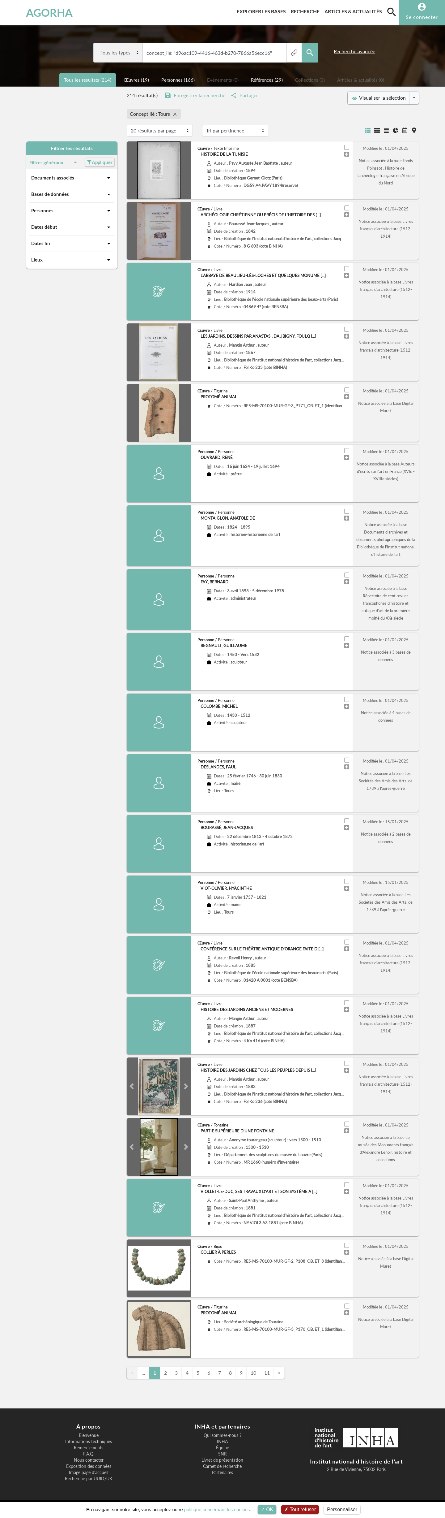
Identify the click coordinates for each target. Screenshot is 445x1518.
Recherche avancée (354, 51)
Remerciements (88, 1447)
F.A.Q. (88, 1453)
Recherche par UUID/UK (88, 1478)
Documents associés (71, 178)
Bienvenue (89, 1435)
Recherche (306, 10)
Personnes (71, 210)
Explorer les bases (262, 10)
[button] (131, 1086)
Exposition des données (88, 1466)
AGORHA (36, 12)
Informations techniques (88, 1441)
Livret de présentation (222, 1460)
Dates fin (71, 243)
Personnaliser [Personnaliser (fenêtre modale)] (342, 1509)
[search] (391, 11)
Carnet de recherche (222, 1466)
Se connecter (422, 17)
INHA (222, 1441)
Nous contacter (89, 1460)
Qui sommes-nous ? (222, 1435)
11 (267, 1373)
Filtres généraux (54, 162)
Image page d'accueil (88, 1472)
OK (267, 1509)
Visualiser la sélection (379, 98)
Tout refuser (300, 1509)
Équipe (222, 1447)
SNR (222, 1453)
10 (253, 1373)
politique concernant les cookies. (217, 1509)
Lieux (71, 260)
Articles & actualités (354, 10)
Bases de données (71, 194)
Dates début (71, 227)
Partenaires (222, 1472)
